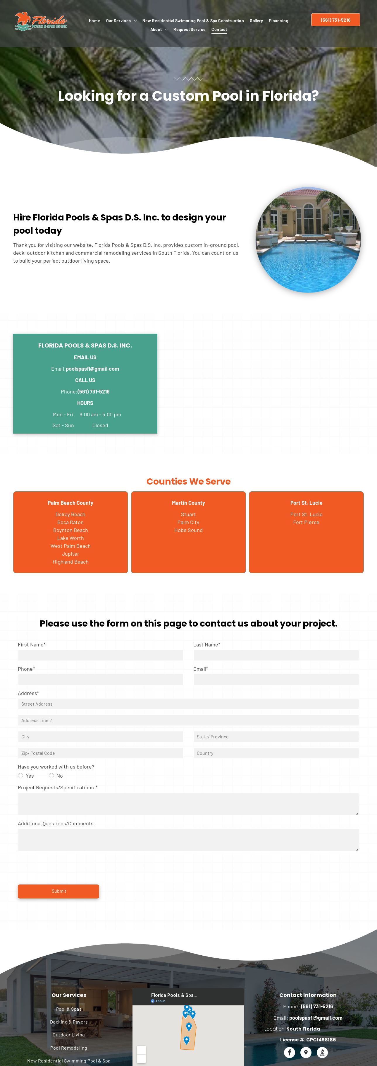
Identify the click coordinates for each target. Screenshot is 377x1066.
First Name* (32, 644)
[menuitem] (94, 20)
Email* (200, 668)
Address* (28, 693)
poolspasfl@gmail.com (92, 368)
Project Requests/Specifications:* (58, 787)
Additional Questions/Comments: (56, 823)
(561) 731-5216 (94, 391)
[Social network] (305, 1027)
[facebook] (289, 1027)
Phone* (26, 668)
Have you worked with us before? (56, 766)
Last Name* (206, 644)
